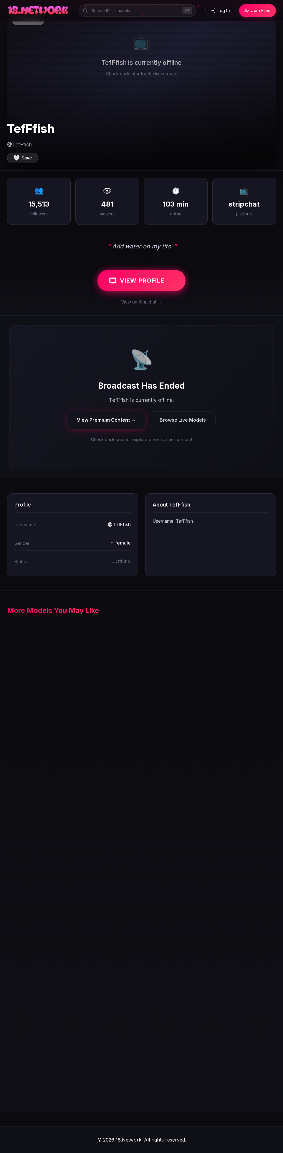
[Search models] (137, 10)
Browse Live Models (183, 420)
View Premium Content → (106, 420)
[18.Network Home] (38, 11)
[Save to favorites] (22, 158)
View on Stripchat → (141, 302)
